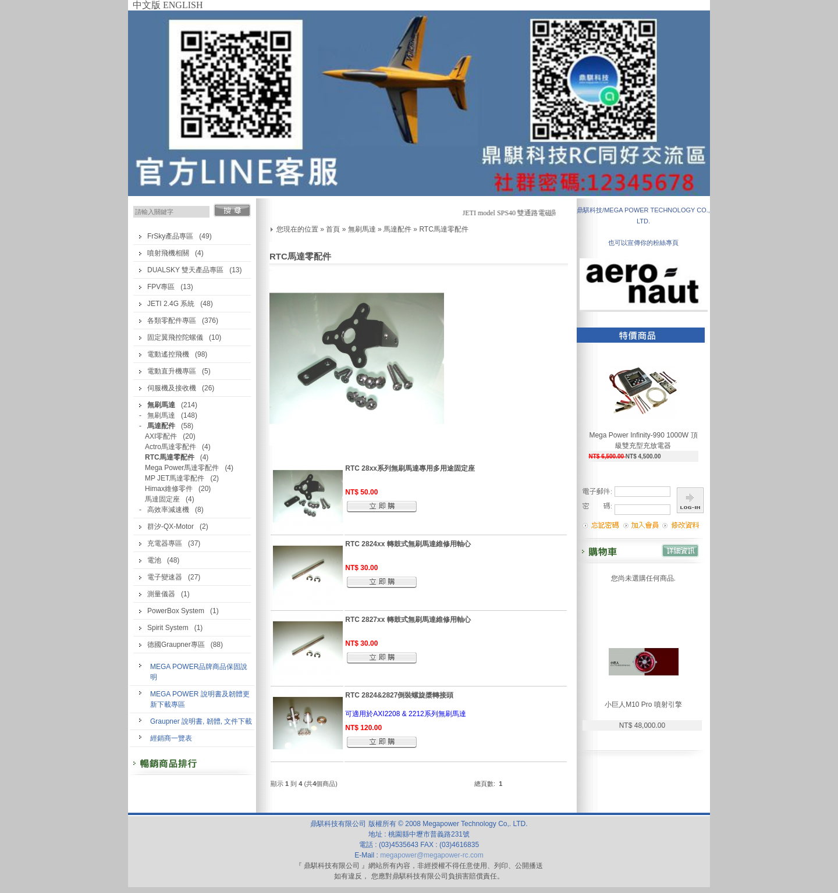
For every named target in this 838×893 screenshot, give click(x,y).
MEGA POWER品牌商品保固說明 (198, 672)
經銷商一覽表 (171, 738)
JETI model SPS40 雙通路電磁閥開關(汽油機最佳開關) (550, 213)
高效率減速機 (168, 510)
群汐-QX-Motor (170, 526)
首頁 (333, 229)
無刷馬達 (161, 415)
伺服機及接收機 (171, 388)
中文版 (147, 5)
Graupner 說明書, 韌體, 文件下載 (201, 721)
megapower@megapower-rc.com (432, 855)
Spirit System (168, 628)
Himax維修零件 (169, 489)
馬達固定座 (162, 499)
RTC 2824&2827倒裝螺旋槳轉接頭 (399, 695)
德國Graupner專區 (176, 645)
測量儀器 (161, 594)
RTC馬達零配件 (443, 229)
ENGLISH (183, 5)
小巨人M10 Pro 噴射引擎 (643, 704)
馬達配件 (397, 229)
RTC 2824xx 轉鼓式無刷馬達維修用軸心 (407, 544)
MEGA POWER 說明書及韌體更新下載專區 (200, 699)
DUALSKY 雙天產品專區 (185, 270)
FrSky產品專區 (170, 236)
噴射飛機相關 (168, 253)
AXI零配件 (161, 436)
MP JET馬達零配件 (174, 478)
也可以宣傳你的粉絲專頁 (643, 242)
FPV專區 (161, 287)
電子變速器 (164, 577)
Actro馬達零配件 (170, 447)
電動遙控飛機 (168, 354)
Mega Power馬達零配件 (182, 468)
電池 (154, 560)
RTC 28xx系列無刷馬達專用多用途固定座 (410, 468)
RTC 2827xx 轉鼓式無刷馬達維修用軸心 (407, 620)
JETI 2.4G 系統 (170, 304)
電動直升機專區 (171, 371)
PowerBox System (175, 611)
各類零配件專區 (171, 320)
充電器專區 (164, 543)
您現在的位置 (297, 229)
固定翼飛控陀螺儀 (175, 337)
